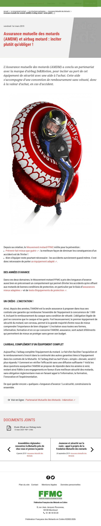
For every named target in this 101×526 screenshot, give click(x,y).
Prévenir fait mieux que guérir (21, 250)
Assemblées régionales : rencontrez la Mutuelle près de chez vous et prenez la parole (29, 446)
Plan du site (24, 484)
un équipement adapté (43, 261)
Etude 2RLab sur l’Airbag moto (27, 427)
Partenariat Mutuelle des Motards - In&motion (49, 399)
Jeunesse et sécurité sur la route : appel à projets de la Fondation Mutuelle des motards (71, 446)
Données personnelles (70, 484)
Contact (34, 484)
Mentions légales (49, 484)
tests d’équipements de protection (46, 290)
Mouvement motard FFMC (40, 247)
